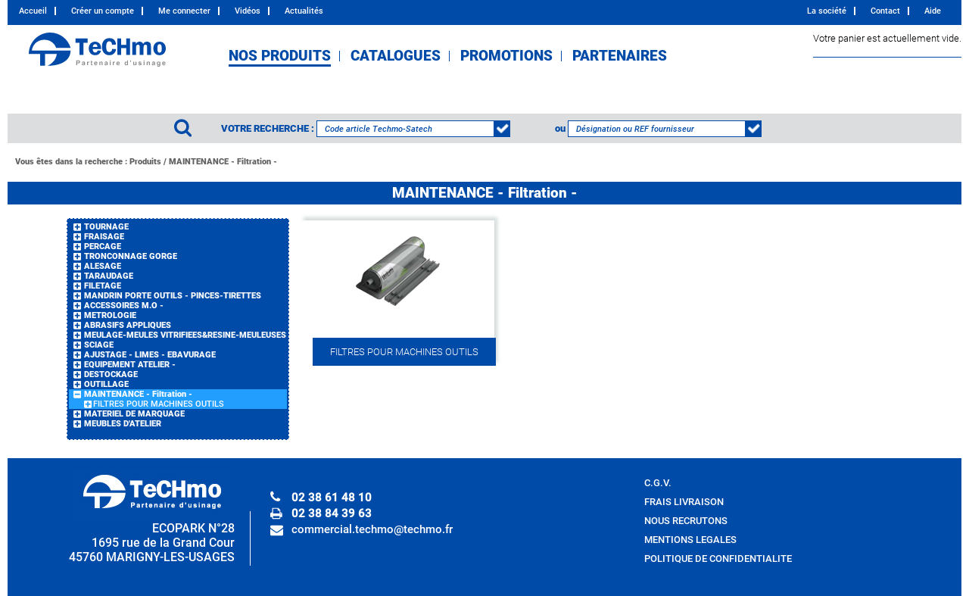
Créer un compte (102, 11)
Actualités (304, 11)
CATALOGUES (396, 56)
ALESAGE (102, 266)
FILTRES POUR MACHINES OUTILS (158, 404)
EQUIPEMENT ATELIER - (130, 365)
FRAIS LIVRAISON (684, 501)
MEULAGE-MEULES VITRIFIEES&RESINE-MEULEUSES (185, 335)
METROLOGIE (110, 315)
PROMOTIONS (506, 56)
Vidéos (247, 11)
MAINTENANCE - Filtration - (223, 162)
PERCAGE (102, 246)
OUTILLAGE (106, 384)
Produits (145, 162)
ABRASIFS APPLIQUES (127, 325)
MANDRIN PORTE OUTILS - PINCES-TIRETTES (172, 296)
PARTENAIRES (619, 56)
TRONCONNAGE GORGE (130, 256)
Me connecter (184, 11)
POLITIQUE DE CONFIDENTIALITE (718, 558)
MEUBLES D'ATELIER (122, 424)
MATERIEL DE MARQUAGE (134, 414)
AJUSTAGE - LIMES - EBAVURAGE (150, 355)
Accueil (33, 11)
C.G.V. (657, 482)
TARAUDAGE (108, 276)
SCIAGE (99, 345)
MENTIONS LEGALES (690, 539)
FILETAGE (102, 286)
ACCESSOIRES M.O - (124, 305)
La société (826, 11)
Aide (932, 11)
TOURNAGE (106, 227)
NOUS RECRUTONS (686, 520)
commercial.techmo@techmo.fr (372, 529)
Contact (885, 11)
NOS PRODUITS (280, 56)
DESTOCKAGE (111, 374)
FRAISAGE (104, 237)
